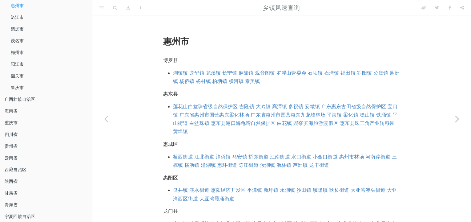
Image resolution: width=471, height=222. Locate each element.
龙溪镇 (213, 73)
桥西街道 (183, 156)
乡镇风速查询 (281, 7)
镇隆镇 (320, 190)
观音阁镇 (265, 73)
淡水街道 (199, 190)
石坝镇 (315, 73)
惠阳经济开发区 (228, 190)
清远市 (17, 29)
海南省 (11, 111)
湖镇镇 (180, 73)
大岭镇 (263, 106)
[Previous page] (106, 118)
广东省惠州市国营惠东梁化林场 (214, 114)
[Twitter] (437, 7)
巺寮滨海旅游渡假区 (315, 123)
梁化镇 (350, 114)
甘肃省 (11, 193)
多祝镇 (296, 106)
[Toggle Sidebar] (101, 7)
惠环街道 (227, 165)
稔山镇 (367, 114)
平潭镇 (254, 190)
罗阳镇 (364, 73)
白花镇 (284, 123)
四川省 (11, 134)
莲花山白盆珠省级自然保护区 (205, 106)
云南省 (11, 157)
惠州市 (17, 5)
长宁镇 (229, 73)
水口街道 (301, 156)
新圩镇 (271, 190)
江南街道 (280, 156)
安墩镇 (312, 106)
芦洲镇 (300, 165)
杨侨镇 (187, 81)
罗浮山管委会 (291, 73)
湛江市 (17, 17)
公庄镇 (380, 73)
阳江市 (17, 64)
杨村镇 (203, 81)
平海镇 (334, 114)
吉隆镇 (246, 106)
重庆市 (11, 122)
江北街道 (204, 156)
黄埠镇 (180, 131)
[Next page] (457, 118)
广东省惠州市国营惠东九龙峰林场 (288, 114)
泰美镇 (252, 81)
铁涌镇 (383, 114)
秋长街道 (339, 190)
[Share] (462, 7)
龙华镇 (196, 73)
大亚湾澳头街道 (368, 190)
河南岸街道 (377, 156)
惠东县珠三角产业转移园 (367, 123)
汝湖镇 (267, 165)
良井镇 (180, 190)
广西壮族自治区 (20, 99)
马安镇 (239, 156)
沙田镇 (304, 190)
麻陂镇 (246, 73)
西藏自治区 (15, 169)
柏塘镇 (219, 81)
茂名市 (17, 40)
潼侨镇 (223, 156)
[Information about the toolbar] (140, 7)
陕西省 (11, 181)
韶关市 (17, 75)
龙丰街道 (319, 165)
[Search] (115, 7)
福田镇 (348, 73)
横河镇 (236, 81)
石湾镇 (331, 73)
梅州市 (17, 52)
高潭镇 (279, 106)
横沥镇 (191, 165)
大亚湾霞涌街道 (216, 198)
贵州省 (11, 146)
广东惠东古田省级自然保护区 (353, 106)
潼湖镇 (208, 165)
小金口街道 (325, 156)
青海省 (11, 204)
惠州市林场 (351, 156)
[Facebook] (450, 7)
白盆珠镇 (199, 123)
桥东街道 (258, 156)
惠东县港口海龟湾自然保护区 (243, 123)
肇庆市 (17, 87)
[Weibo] (423, 7)
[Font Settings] (128, 7)
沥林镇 (284, 165)
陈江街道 (249, 165)
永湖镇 (287, 190)
